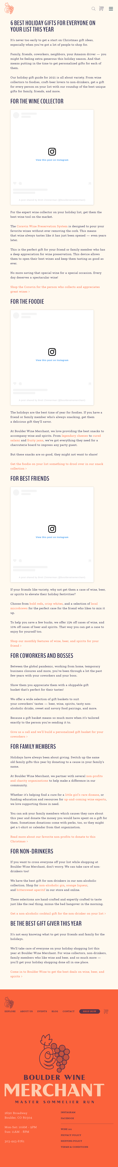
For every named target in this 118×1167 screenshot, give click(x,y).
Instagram (68, 1120)
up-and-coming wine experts (85, 799)
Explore (10, 1019)
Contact (69, 1019)
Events (42, 1019)
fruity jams (35, 440)
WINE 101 (66, 1137)
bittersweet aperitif (31, 890)
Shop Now (89, 1019)
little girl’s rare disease (82, 794)
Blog (55, 1019)
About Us (26, 1019)
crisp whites (54, 603)
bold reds (36, 603)
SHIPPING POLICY (71, 1148)
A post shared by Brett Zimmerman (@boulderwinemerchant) (52, 200)
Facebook (67, 1126)
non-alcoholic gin (52, 885)
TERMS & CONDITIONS (74, 1154)
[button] (110, 8)
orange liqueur (76, 885)
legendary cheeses (75, 435)
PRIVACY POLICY (71, 1142)
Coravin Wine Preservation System (42, 226)
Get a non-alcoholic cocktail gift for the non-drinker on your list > (58, 913)
